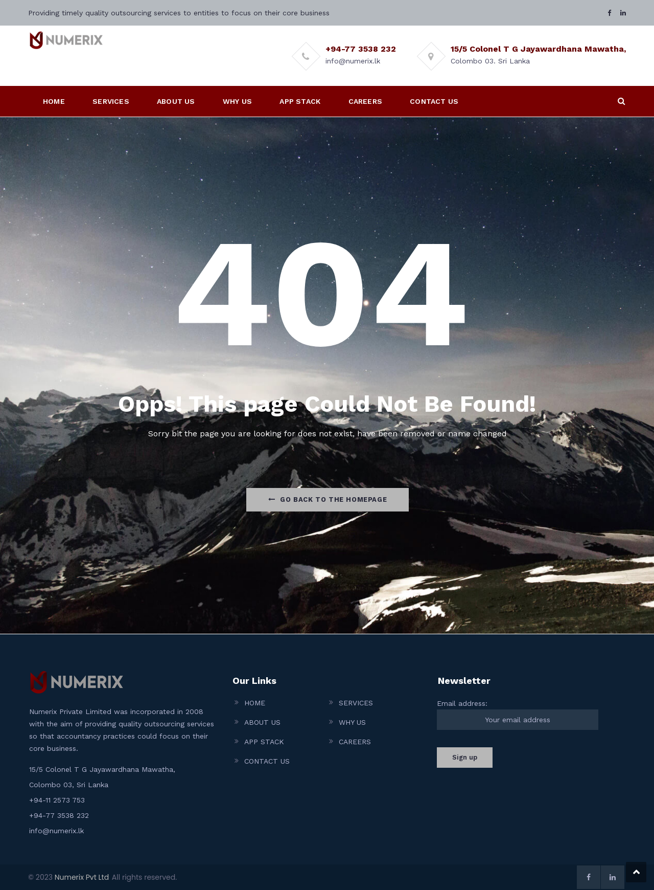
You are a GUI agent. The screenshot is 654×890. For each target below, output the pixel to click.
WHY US (237, 101)
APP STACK (299, 101)
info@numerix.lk (56, 831)
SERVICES (110, 101)
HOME (54, 101)
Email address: (517, 714)
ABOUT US (176, 101)
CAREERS (365, 101)
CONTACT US (434, 101)
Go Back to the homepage (327, 499)
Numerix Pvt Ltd (82, 877)
